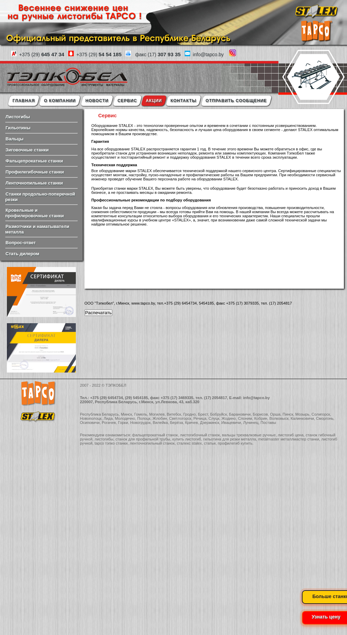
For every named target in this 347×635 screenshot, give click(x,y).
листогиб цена (290, 435)
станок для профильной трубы (142, 439)
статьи (210, 443)
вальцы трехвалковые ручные (249, 435)
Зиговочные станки (27, 149)
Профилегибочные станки (35, 172)
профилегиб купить (235, 443)
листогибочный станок (200, 435)
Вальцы (14, 138)
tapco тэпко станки (110, 443)
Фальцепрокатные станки (34, 160)
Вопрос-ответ (21, 242)
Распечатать (98, 312)
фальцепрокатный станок (155, 435)
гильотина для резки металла (229, 439)
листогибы (103, 439)
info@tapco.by (256, 398)
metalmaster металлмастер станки (288, 439)
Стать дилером (22, 253)
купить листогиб (186, 439)
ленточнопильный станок (152, 443)
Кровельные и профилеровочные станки (34, 213)
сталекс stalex (189, 443)
